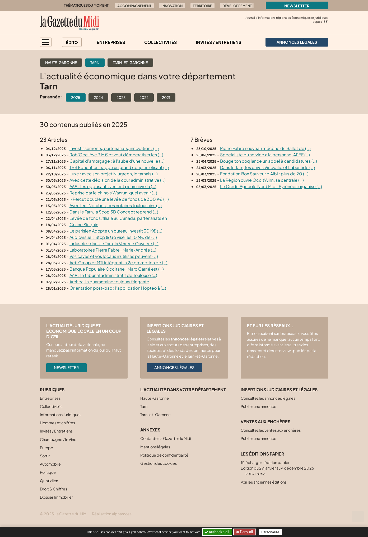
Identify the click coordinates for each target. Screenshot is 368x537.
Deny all (246, 532)
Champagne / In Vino (58, 439)
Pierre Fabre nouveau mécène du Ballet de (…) (265, 148)
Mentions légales (155, 446)
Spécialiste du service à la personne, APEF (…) (265, 154)
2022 (143, 97)
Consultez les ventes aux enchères (271, 430)
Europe (46, 447)
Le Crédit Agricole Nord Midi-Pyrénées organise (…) (271, 186)
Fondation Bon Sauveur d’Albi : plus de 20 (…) (264, 173)
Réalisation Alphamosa (112, 513)
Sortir (45, 455)
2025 (75, 97)
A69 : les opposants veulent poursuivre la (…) (112, 186)
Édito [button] (72, 42)
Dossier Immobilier (56, 497)
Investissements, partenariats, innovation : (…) (114, 148)
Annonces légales (174, 367)
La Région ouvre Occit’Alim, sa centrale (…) (262, 180)
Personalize (270, 532)
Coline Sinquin (83, 224)
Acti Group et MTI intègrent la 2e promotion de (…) (118, 262)
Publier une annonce (258, 406)
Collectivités (160, 42)
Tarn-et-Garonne (130, 62)
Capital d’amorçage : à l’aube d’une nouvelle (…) (117, 161)
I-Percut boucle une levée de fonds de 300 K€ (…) (119, 199)
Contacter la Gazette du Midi (165, 438)
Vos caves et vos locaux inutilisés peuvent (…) (113, 256)
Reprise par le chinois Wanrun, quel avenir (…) (113, 192)
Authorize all (217, 532)
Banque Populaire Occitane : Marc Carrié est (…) (116, 269)
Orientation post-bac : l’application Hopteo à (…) (117, 288)
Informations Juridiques (60, 414)
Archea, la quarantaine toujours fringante (109, 281)
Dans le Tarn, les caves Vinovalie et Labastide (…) (267, 167)
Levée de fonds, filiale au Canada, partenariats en (118, 218)
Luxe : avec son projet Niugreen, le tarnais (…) (113, 173)
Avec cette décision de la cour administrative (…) (117, 180)
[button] (46, 42)
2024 (98, 97)
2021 (166, 97)
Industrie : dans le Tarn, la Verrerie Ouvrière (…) (114, 243)
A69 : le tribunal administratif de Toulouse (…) (113, 275)
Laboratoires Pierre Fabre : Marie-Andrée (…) (112, 250)
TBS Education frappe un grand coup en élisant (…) (119, 167)
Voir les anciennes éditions (264, 482)
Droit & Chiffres (53, 488)
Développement (237, 6)
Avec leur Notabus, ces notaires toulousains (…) (115, 205)
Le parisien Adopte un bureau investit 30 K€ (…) (115, 231)
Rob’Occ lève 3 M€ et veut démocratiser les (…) (116, 154)
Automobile (50, 464)
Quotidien (49, 480)
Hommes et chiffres (57, 422)
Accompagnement (134, 6)
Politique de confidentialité (164, 455)
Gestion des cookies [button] (158, 463)
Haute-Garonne (61, 62)
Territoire (202, 6)
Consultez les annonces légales (268, 398)
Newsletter (297, 5)
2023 (121, 97)
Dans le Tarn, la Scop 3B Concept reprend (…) (113, 212)
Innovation (172, 6)
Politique (48, 472)
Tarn (94, 62)
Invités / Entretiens (218, 42)
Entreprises (111, 42)
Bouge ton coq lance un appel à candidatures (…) (268, 161)
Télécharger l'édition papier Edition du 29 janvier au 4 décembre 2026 (277, 468)
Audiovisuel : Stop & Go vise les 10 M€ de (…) (113, 237)
